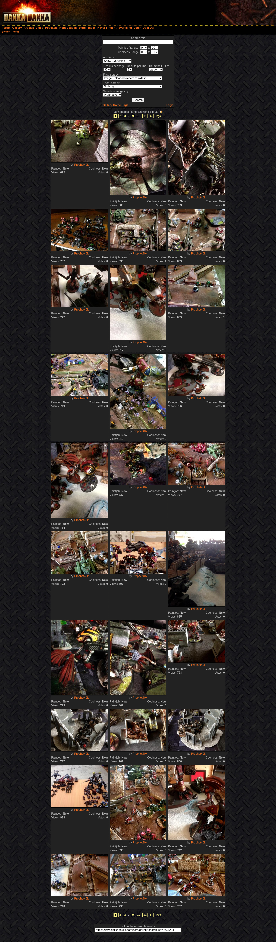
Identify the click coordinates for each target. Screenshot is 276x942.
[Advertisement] (228, 11)
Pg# (158, 116)
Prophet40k (81, 164)
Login (169, 105)
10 (138, 116)
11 (145, 116)
